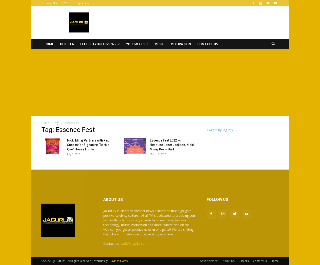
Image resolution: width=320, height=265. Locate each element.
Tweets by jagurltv (220, 130)
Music (159, 44)
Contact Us (207, 44)
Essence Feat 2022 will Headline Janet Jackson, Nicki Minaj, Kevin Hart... (172, 145)
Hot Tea (67, 44)
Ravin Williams (119, 261)
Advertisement (209, 261)
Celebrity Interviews (100, 44)
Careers (244, 261)
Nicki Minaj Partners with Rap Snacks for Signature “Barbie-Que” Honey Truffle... (89, 145)
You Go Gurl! (137, 44)
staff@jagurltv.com (134, 243)
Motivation (180, 44)
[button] (273, 44)
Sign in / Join (84, 3)
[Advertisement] (160, 83)
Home (49, 44)
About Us (228, 261)
